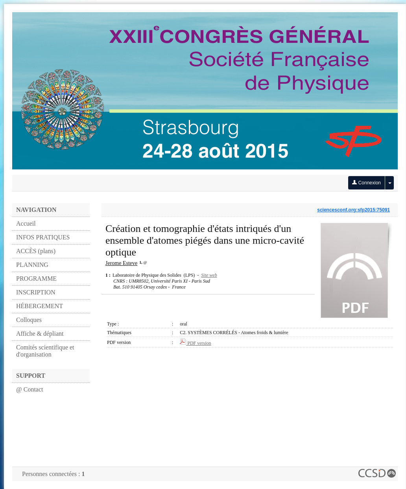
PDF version (195, 343)
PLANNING (32, 264)
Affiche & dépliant (40, 333)
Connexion (366, 183)
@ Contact (29, 389)
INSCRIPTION (35, 292)
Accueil (26, 223)
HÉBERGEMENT (39, 306)
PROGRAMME (36, 278)
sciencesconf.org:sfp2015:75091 (353, 210)
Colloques (29, 319)
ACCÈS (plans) (35, 251)
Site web (209, 275)
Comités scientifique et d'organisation (45, 351)
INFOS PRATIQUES (43, 237)
